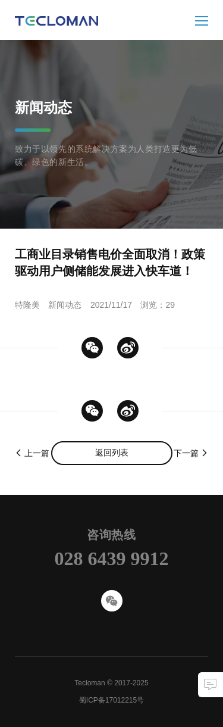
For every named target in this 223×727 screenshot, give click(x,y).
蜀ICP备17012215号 (111, 700)
